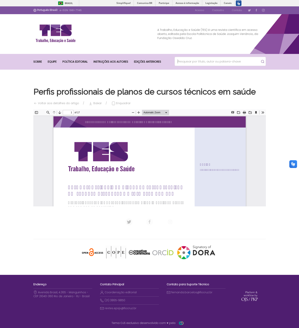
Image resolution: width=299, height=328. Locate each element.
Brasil (69, 3)
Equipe (52, 62)
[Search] (218, 61)
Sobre (37, 62)
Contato (237, 10)
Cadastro (218, 10)
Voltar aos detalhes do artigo (56, 103)
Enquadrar (121, 103)
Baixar (95, 103)
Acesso (199, 10)
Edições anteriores (147, 62)
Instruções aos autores (110, 62)
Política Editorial (75, 62)
